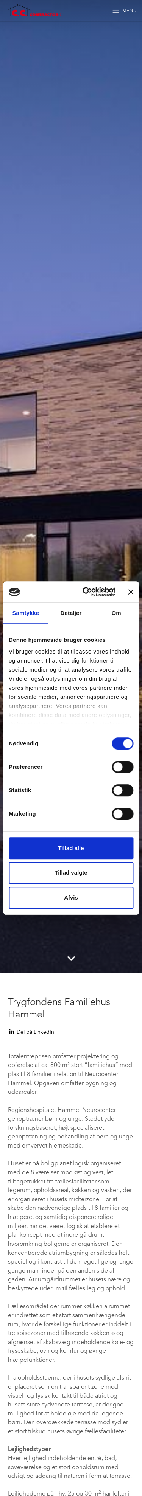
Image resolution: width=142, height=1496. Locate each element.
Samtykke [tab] (25, 613)
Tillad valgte (71, 872)
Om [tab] (116, 613)
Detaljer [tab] (71, 613)
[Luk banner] (130, 592)
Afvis (71, 897)
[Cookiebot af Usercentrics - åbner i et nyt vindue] (85, 592)
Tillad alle (71, 848)
